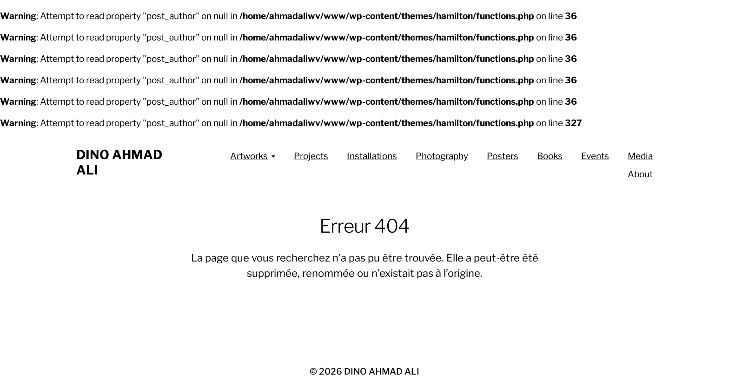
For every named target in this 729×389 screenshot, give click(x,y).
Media (640, 156)
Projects (311, 156)
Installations (372, 156)
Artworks (249, 156)
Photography (442, 156)
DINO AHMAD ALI (381, 371)
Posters (502, 156)
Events (595, 156)
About (640, 174)
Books (550, 156)
